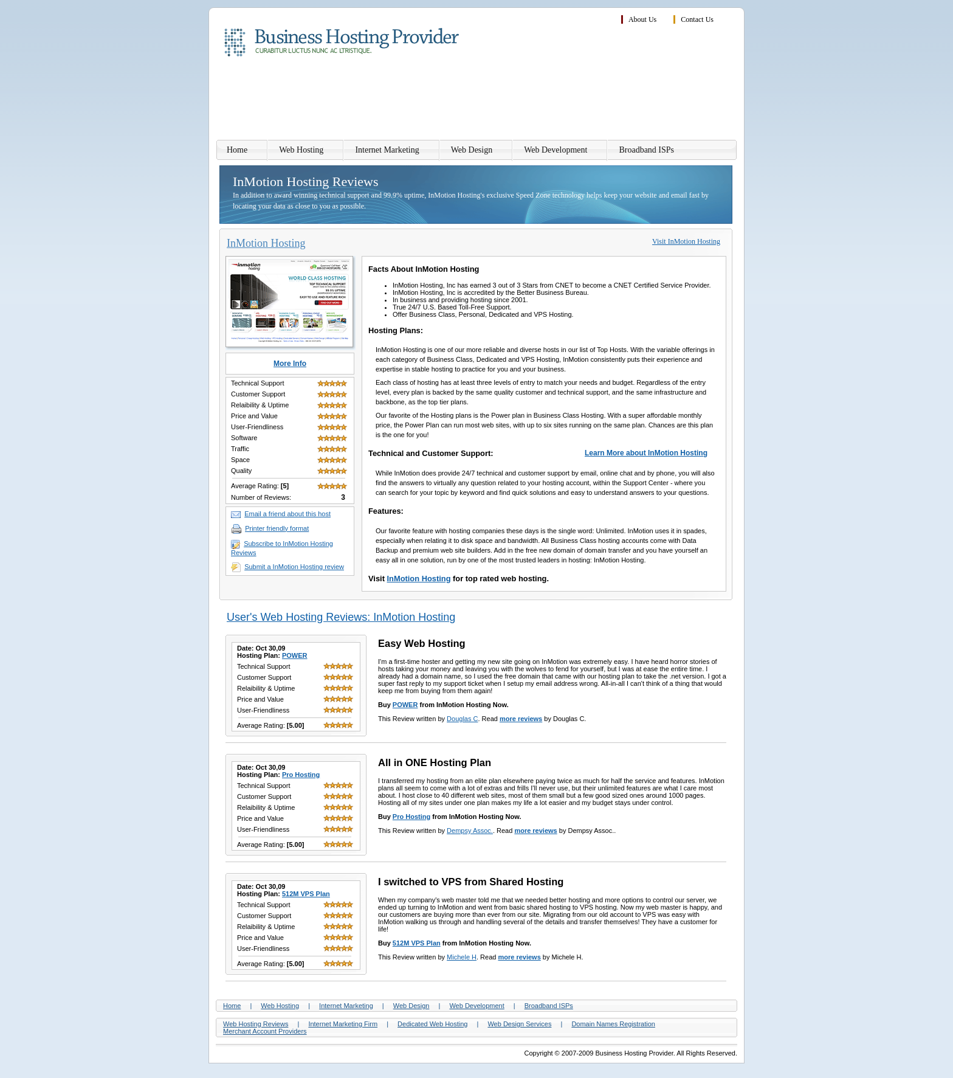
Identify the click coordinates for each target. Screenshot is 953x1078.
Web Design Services (519, 1024)
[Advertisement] (516, 100)
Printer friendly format (277, 528)
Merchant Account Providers (265, 1031)
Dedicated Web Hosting (432, 1024)
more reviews (521, 718)
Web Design (471, 149)
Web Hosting (301, 149)
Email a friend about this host (287, 513)
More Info (290, 363)
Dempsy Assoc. (470, 830)
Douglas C (462, 718)
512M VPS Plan (306, 893)
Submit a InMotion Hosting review (294, 566)
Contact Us (697, 19)
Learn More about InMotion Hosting (646, 453)
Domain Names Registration (613, 1024)
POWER (295, 655)
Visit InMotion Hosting (686, 241)
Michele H (461, 957)
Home (237, 149)
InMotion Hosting (419, 578)
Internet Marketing (387, 149)
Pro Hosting (301, 774)
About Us (642, 19)
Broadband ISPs (646, 149)
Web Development (555, 149)
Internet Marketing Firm (342, 1024)
